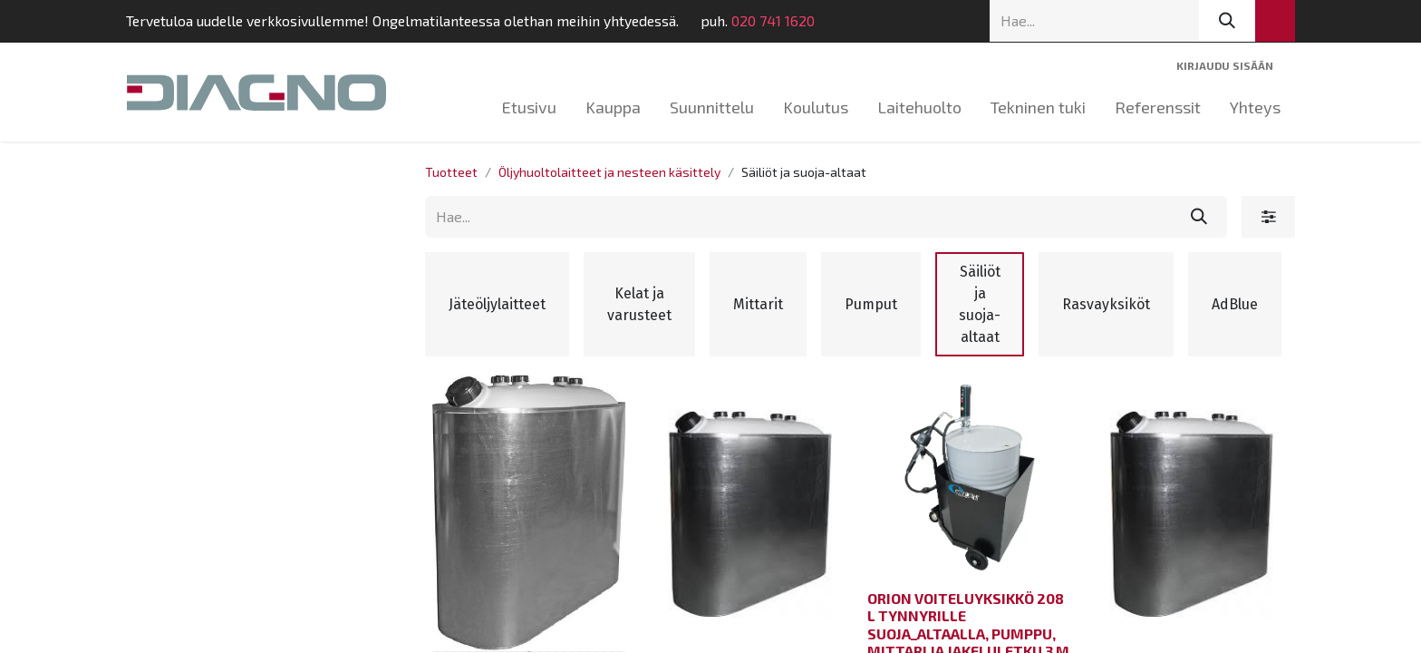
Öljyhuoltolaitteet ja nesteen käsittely (609, 172)
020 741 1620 (758, 20)
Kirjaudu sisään (1224, 65)
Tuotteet (451, 172)
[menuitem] (529, 107)
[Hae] (1227, 21)
